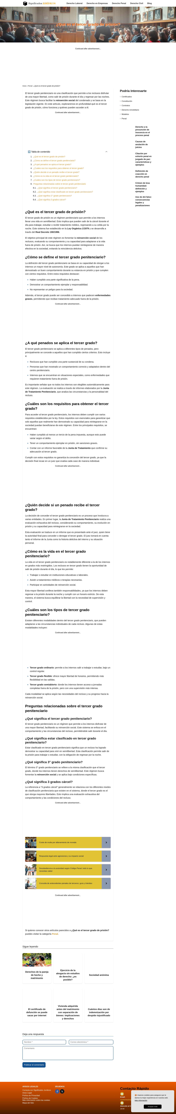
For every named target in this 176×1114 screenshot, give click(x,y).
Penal (124, 119)
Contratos (126, 105)
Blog (149, 3)
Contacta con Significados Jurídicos (36, 1090)
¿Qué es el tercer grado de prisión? (49, 157)
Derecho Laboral (74, 3)
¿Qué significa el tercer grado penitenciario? (57, 188)
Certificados (127, 97)
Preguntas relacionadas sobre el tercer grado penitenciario (59, 184)
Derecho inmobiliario (130, 110)
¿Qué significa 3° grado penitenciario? (54, 196)
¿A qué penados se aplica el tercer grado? (52, 164)
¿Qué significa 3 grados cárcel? (51, 200)
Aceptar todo (152, 1107)
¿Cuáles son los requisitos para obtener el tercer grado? (58, 168)
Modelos (125, 114)
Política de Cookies (30, 1098)
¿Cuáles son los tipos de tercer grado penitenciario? (56, 180)
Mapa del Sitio (28, 1103)
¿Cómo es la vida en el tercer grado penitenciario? (56, 176)
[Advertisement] (88, 65)
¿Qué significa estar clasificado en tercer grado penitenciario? (65, 192)
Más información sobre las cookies (36, 1100)
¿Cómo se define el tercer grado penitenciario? (54, 160)
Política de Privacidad (31, 1095)
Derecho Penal (119, 3)
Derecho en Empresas (97, 3)
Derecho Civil (136, 3)
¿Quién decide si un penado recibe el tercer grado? (56, 172)
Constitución (127, 101)
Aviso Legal (27, 1093)
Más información (141, 1100)
